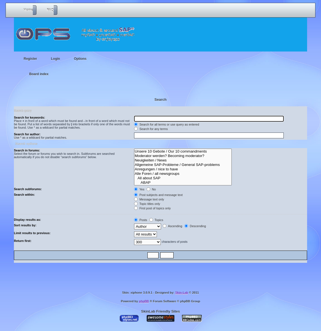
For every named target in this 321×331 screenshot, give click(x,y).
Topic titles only (147, 203)
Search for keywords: (29, 117)
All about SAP (183, 178)
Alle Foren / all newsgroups (183, 173)
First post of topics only (152, 208)
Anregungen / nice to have (183, 169)
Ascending (172, 226)
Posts (140, 220)
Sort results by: (25, 225)
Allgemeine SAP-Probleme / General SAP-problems (183, 165)
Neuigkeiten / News (183, 160)
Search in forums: (27, 150)
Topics (156, 220)
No (151, 189)
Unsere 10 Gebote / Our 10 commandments (183, 151)
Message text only (149, 199)
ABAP (183, 182)
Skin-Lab (181, 292)
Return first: (22, 240)
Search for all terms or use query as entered (166, 124)
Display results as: (27, 219)
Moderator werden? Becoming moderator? (183, 156)
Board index (38, 74)
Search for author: (27, 134)
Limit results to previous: (32, 233)
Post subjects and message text (158, 195)
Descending (195, 226)
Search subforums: (28, 189)
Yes (139, 189)
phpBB (144, 301)
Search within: (24, 194)
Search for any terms (151, 129)
